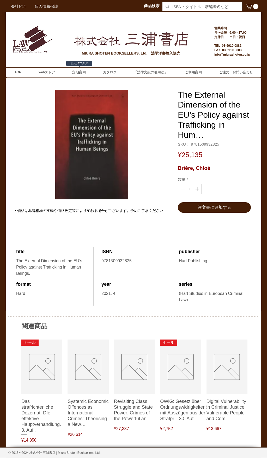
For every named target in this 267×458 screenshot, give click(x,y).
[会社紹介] (19, 6)
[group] (134, 391)
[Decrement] (182, 189)
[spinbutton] (190, 189)
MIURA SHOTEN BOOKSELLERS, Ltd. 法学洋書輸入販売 (131, 53)
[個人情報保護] (46, 6)
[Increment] (197, 189)
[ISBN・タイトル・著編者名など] (201, 6)
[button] (252, 6)
